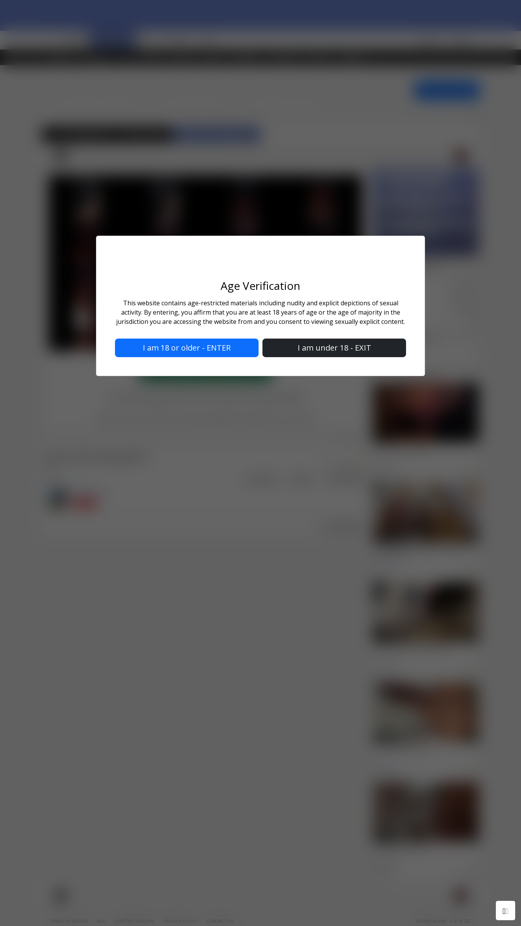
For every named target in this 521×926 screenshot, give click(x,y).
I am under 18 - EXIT (334, 347)
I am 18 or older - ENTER (187, 347)
